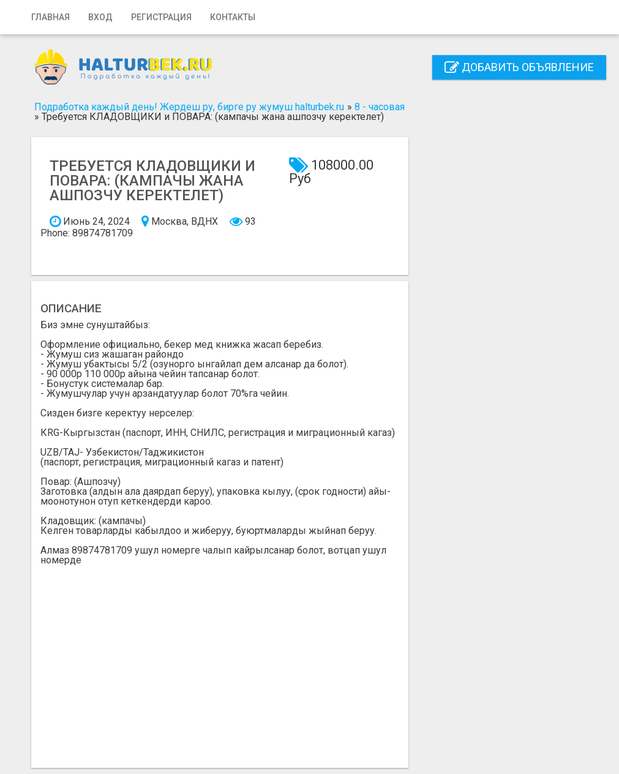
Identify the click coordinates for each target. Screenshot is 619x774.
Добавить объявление (519, 67)
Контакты (232, 17)
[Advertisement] (220, 657)
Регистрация (161, 17)
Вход (100, 17)
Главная (50, 17)
